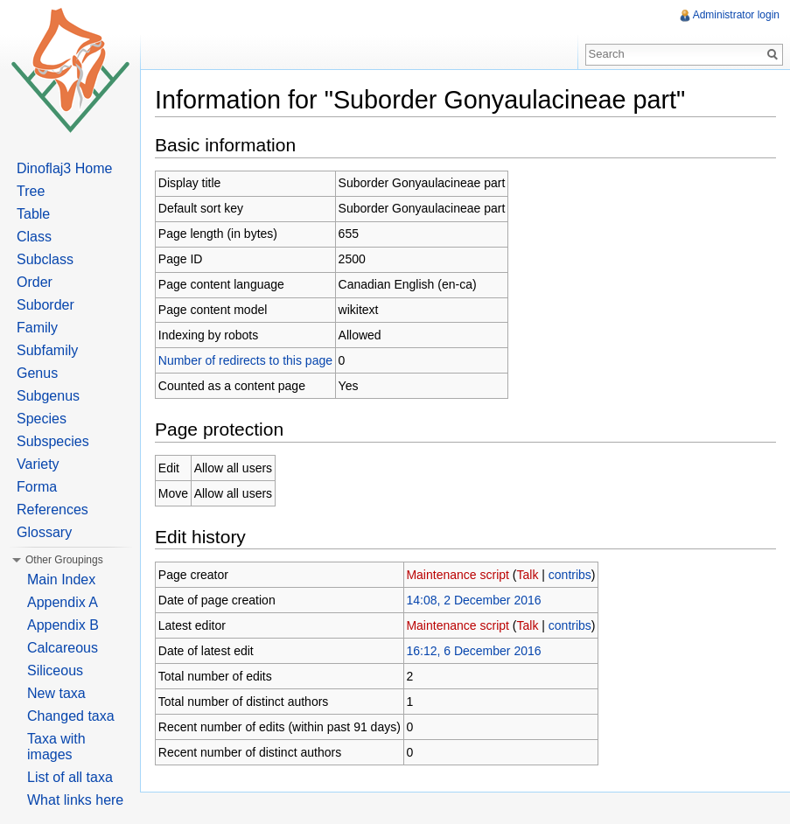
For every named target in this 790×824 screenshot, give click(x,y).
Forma (37, 486)
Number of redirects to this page (245, 360)
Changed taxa (71, 716)
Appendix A (62, 602)
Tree (31, 191)
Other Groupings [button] (64, 560)
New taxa (56, 693)
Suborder (45, 304)
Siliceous (55, 670)
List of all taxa (70, 777)
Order (34, 282)
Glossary (44, 532)
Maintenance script (457, 575)
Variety (38, 464)
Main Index (61, 579)
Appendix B (63, 625)
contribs (570, 575)
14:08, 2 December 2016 (473, 600)
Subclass (45, 259)
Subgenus (48, 395)
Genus (37, 373)
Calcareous (62, 647)
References (52, 509)
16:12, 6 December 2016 (473, 651)
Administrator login (736, 15)
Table (33, 213)
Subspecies (53, 441)
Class (34, 236)
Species (41, 418)
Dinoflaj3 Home (64, 168)
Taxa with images (56, 746)
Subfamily (47, 350)
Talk (528, 575)
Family (37, 327)
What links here (75, 800)
